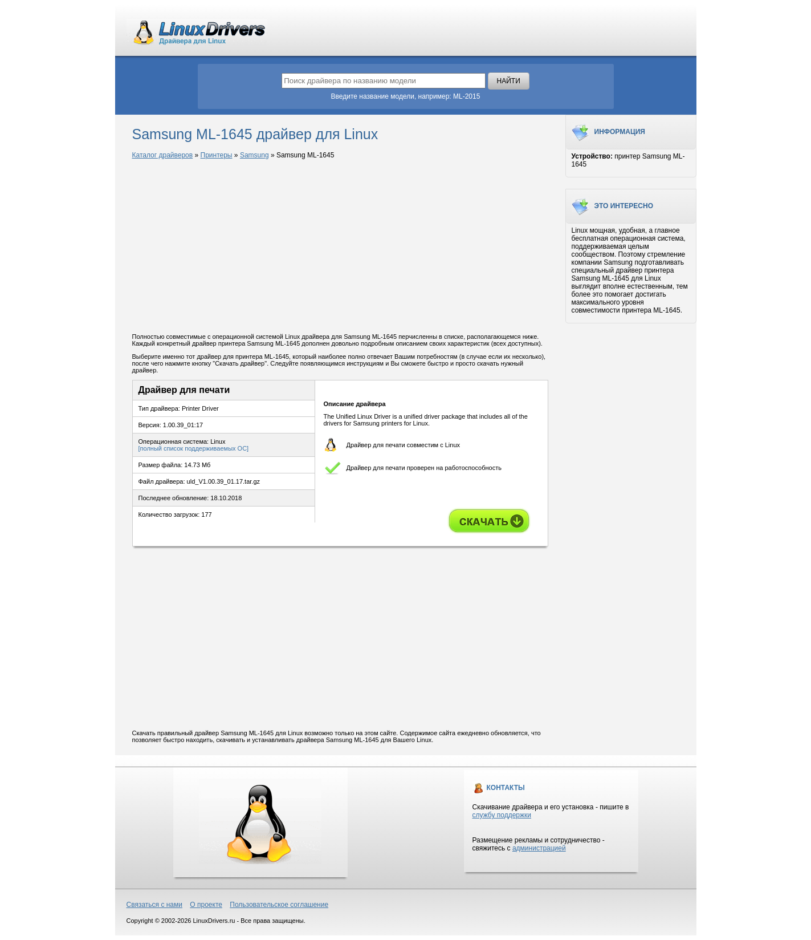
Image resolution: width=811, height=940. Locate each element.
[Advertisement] (340, 247)
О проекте (206, 905)
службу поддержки (501, 815)
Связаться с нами (154, 905)
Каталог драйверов (162, 155)
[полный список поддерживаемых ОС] (193, 448)
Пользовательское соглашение (279, 905)
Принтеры (217, 155)
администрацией (539, 848)
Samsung (254, 155)
